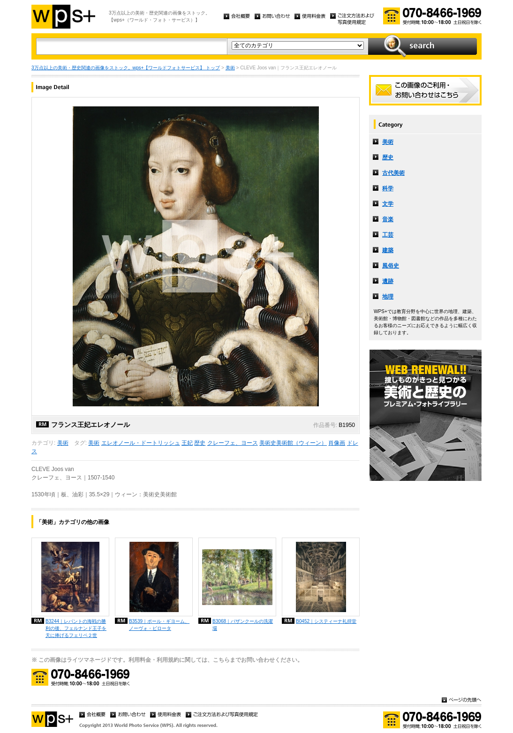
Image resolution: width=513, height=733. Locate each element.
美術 (230, 67)
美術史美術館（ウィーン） (293, 443)
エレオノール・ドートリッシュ (140, 443)
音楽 (387, 219)
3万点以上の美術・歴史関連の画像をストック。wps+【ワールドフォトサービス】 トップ (125, 67)
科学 (387, 188)
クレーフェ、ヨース (232, 443)
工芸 (387, 235)
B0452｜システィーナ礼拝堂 (326, 621)
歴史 (199, 443)
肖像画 (336, 443)
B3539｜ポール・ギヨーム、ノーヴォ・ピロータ (159, 625)
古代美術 (393, 173)
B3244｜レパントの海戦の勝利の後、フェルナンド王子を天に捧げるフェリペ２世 (75, 628)
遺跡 (387, 281)
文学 (387, 204)
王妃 (187, 443)
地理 (387, 296)
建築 (387, 250)
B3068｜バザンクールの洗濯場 (242, 625)
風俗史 (390, 265)
